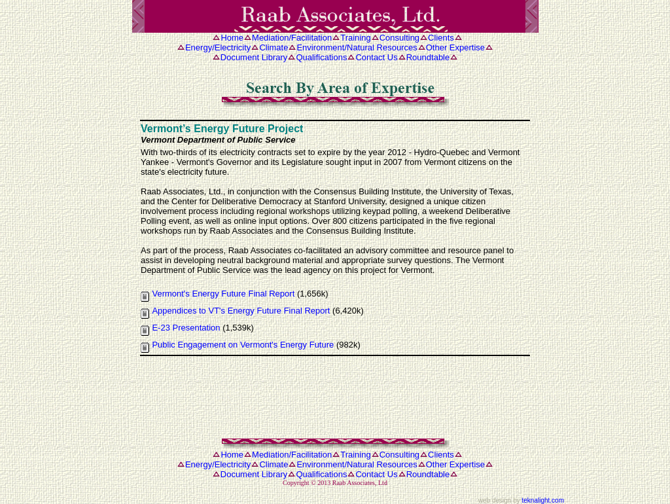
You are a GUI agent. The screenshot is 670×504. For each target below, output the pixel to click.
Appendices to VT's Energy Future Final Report (241, 310)
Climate (273, 47)
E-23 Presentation (186, 328)
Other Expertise (455, 47)
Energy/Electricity (218, 47)
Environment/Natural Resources (356, 47)
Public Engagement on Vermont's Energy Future (243, 345)
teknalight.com (543, 500)
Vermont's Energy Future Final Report (223, 293)
